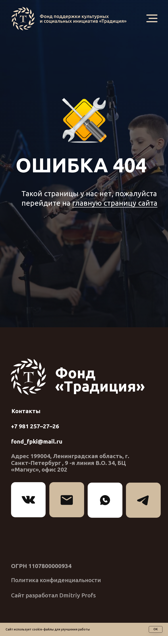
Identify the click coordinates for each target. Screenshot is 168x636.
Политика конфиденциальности (56, 580)
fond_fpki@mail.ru (36, 441)
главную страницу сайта (114, 203)
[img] (71, 19)
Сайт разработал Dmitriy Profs (53, 595)
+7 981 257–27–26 (35, 426)
